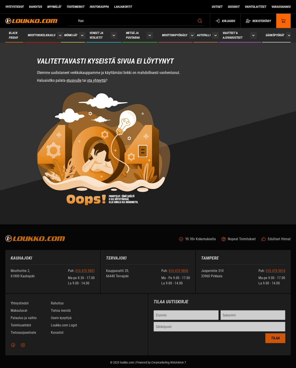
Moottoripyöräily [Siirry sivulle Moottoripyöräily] (174, 35)
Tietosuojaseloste (23, 335)
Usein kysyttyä (61, 320)
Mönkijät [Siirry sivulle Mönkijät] (70, 35)
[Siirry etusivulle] (31, 21)
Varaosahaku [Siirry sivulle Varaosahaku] (281, 6)
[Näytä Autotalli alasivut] (215, 35)
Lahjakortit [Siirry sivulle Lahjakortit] (123, 6)
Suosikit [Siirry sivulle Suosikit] (234, 6)
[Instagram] (23, 348)
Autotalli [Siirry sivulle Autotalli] (204, 35)
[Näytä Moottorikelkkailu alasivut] (60, 35)
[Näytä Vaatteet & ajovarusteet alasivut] (253, 35)
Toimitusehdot (21, 328)
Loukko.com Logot (64, 328)
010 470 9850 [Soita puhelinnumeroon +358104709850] (178, 273)
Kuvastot (57, 335)
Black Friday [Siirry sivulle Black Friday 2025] (13, 35)
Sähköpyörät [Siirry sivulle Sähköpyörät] (275, 35)
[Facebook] (13, 348)
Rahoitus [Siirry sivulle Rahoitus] (35, 6)
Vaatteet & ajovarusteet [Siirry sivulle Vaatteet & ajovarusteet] (232, 35)
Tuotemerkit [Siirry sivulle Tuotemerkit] (75, 6)
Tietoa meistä (61, 313)
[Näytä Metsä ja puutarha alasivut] (150, 35)
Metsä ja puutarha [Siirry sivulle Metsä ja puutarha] (133, 35)
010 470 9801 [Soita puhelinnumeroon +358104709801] (85, 273)
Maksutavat (19, 313)
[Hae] (136, 21)
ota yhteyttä (96, 80)
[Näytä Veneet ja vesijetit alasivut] (114, 35)
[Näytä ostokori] (284, 21)
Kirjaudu (225, 20)
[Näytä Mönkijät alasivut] (82, 35)
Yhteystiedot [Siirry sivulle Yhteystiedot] (14, 6)
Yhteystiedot (20, 306)
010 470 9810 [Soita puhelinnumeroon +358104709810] (275, 273)
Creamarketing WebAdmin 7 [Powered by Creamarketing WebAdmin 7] (168, 365)
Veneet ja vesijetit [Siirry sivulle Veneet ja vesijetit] (96, 35)
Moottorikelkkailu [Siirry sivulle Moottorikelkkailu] (41, 35)
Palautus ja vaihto (24, 320)
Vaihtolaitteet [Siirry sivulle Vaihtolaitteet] (255, 6)
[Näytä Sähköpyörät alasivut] (289, 35)
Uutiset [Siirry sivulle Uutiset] (217, 6)
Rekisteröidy (258, 21)
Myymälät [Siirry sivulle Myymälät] (54, 6)
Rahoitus (57, 306)
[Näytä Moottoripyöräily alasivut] (192, 35)
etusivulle (73, 80)
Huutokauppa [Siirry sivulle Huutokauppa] (99, 6)
